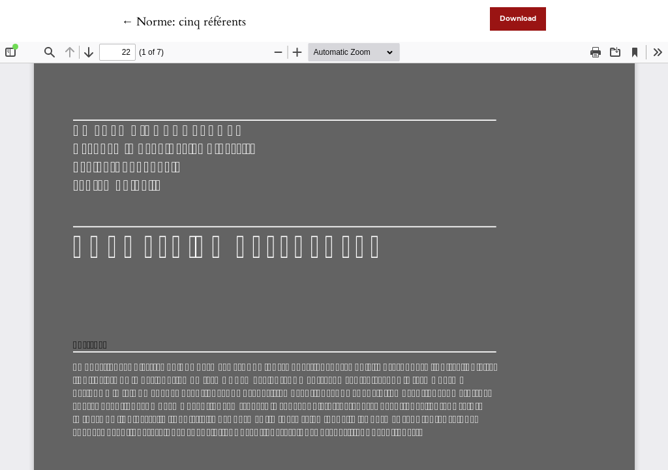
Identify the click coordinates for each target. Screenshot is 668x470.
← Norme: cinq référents (183, 22)
